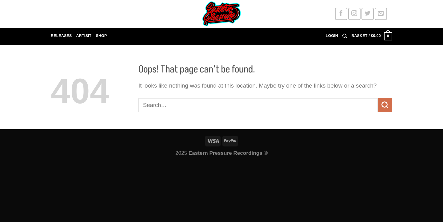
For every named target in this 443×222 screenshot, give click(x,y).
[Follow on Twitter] (367, 14)
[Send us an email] (381, 14)
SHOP (101, 36)
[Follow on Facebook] (341, 14)
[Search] (344, 36)
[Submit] (385, 105)
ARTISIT (84, 36)
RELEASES (61, 36)
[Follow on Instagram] (354, 14)
